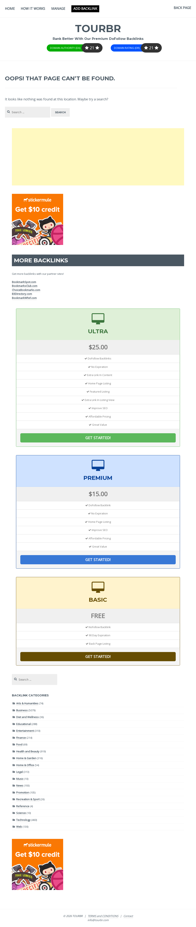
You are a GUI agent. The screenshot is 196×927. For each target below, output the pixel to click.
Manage (58, 8)
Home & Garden (26, 758)
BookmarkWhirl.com (24, 298)
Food (19, 744)
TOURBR (98, 28)
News (19, 785)
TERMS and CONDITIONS (103, 916)
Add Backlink (85, 8)
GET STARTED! (98, 437)
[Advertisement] (98, 156)
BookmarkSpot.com (24, 282)
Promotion (22, 792)
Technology (23, 820)
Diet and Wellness (27, 717)
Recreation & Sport (28, 799)
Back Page (182, 8)
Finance (21, 738)
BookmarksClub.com (24, 286)
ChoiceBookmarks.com (26, 290)
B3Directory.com (22, 294)
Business (22, 710)
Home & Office (25, 765)
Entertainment (25, 731)
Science (21, 813)
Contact (128, 916)
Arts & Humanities (27, 703)
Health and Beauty (27, 751)
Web (19, 826)
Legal (19, 772)
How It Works (33, 8)
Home (10, 8)
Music (19, 779)
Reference (22, 806)
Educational (23, 724)
